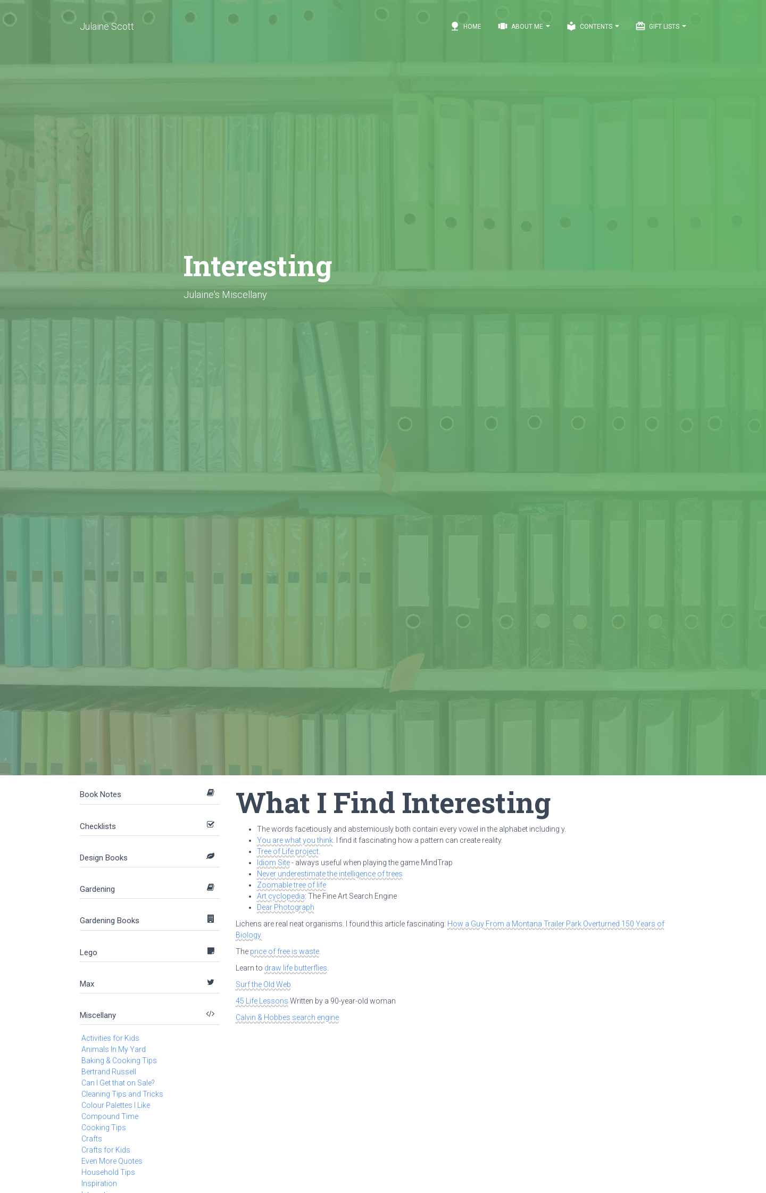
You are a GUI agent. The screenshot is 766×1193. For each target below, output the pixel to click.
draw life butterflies (295, 968)
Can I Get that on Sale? (118, 1083)
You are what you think (295, 840)
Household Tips (108, 1172)
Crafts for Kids (105, 1150)
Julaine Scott (107, 26)
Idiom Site (273, 862)
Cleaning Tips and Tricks (122, 1094)
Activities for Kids (110, 1038)
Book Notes (100, 794)
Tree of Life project (288, 851)
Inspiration (99, 1183)
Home (465, 26)
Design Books (104, 858)
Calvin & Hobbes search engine (287, 1017)
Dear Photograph (285, 907)
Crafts (91, 1138)
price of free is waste (284, 951)
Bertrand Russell (108, 1071)
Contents (592, 26)
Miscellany (98, 1015)
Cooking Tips (103, 1127)
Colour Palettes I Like (115, 1105)
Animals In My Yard (113, 1049)
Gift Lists (660, 26)
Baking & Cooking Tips (119, 1060)
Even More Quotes (112, 1161)
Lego (88, 952)
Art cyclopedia (281, 896)
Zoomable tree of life (291, 885)
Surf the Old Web (263, 984)
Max (87, 984)
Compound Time (109, 1116)
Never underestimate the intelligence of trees (330, 873)
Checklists (98, 826)
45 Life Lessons (262, 1001)
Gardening (97, 889)
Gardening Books (109, 920)
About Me (523, 26)
